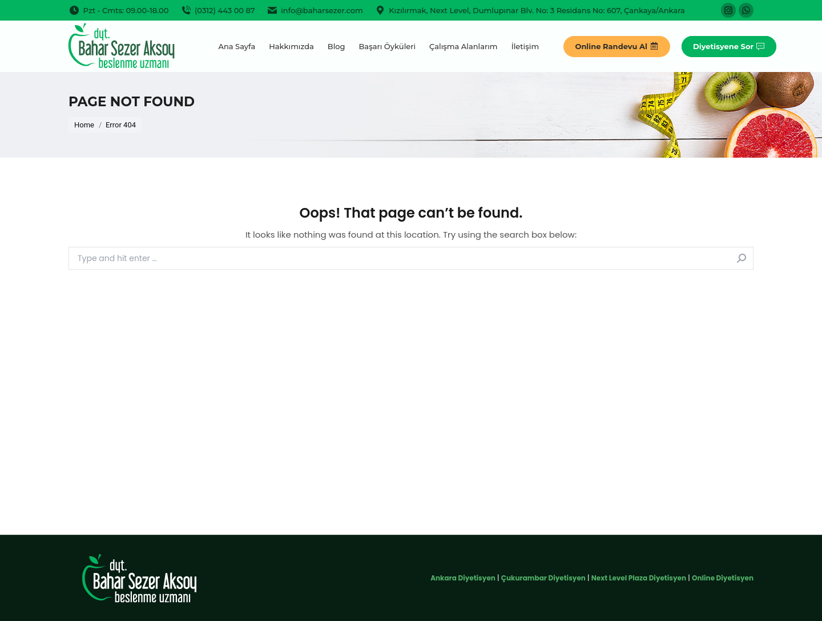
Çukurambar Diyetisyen (543, 578)
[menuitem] (236, 46)
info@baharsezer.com (315, 10)
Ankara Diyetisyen (462, 578)
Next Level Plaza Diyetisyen (638, 578)
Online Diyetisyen (723, 578)
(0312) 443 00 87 (217, 10)
